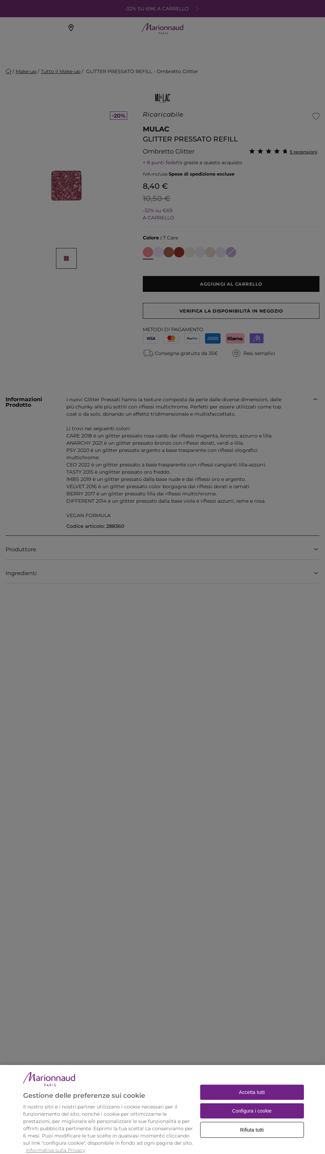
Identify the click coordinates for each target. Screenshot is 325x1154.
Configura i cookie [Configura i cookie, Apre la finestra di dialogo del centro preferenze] (252, 1119)
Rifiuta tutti (252, 1138)
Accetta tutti (252, 1100)
